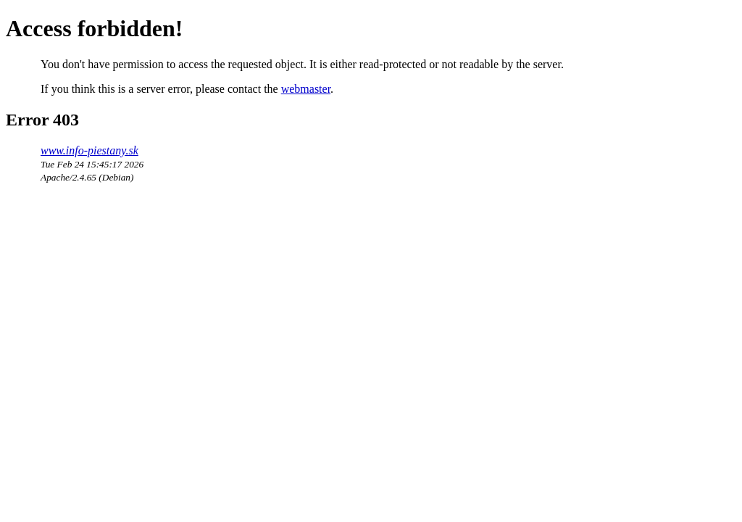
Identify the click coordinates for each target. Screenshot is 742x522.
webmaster (305, 89)
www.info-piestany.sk (89, 150)
